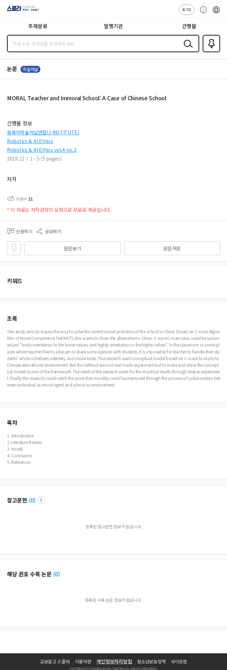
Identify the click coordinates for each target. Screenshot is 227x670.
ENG (216, 13)
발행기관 (113, 26)
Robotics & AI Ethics (30, 141)
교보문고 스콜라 (55, 661)
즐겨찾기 (210, 51)
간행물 (189, 26)
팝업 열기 (41, 500)
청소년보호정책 (151, 661)
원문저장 (172, 248)
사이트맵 (179, 661)
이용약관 (83, 661)
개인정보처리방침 (114, 661)
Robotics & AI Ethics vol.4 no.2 (41, 149)
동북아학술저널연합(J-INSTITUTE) (43, 132)
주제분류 (37, 26)
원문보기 (72, 248)
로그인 (186, 9)
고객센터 (202, 13)
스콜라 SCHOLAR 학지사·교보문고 (21, 10)
